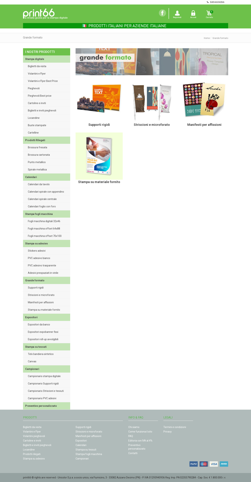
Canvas (32, 361)
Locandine (34, 117)
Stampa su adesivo (34, 458)
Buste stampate (37, 125)
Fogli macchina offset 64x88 (44, 228)
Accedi (193, 17)
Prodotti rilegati (31, 454)
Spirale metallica (37, 169)
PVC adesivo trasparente (42, 265)
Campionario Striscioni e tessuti (46, 390)
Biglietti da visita (37, 66)
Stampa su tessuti (86, 449)
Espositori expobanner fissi (43, 331)
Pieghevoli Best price (39, 95)
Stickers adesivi (37, 250)
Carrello (209, 17)
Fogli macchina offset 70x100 (45, 236)
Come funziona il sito (140, 431)
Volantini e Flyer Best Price (43, 81)
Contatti (132, 453)
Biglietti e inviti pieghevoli (42, 110)
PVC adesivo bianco (39, 258)
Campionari (82, 458)
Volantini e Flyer (37, 73)
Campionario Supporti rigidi (43, 383)
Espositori (81, 440)
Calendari (81, 445)
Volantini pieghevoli (34, 436)
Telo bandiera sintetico (41, 354)
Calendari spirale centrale (42, 199)
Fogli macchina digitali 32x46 (44, 221)
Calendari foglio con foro (42, 206)
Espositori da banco (39, 324)
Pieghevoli (34, 88)
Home (207, 38)
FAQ (130, 436)
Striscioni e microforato (41, 295)
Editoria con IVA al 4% (140, 440)
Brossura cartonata (39, 154)
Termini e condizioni (174, 427)
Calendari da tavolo (39, 184)
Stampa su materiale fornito (44, 309)
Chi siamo (133, 427)
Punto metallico (37, 162)
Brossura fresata (37, 147)
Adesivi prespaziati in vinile (43, 272)
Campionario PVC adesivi (42, 398)
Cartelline (33, 132)
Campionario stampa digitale (44, 376)
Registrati (177, 17)
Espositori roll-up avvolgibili (43, 339)
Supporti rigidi (36, 287)
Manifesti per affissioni (41, 302)
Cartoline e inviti (37, 103)
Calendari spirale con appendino (46, 191)
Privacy (167, 431)
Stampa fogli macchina (89, 454)
